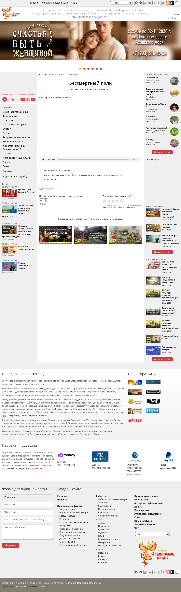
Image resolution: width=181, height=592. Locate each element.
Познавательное (106, 509)
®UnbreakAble (32, 587)
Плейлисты (141, 499)
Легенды (102, 559)
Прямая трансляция (146, 496)
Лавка (74, 3)
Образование (105, 526)
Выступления (105, 506)
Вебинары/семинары (15, 112)
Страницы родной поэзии (72, 545)
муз (33, 99)
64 (27, 99)
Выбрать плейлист (27, 94)
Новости (8, 120)
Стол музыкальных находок (73, 522)
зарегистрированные (133, 205)
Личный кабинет (144, 524)
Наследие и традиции (109, 546)
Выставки (103, 512)
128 (22, 99)
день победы (46, 189)
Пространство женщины (72, 532)
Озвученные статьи (69, 535)
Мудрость (103, 532)
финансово (37, 468)
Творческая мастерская (16, 137)
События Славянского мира (112, 499)
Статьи (7, 129)
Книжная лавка (67, 542)
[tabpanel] (90, 40)
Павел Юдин (71, 175)
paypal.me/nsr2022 (168, 468)
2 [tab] (84, 69)
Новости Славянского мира (73, 512)
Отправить (10, 545)
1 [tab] (80, 69)
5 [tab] (97, 69)
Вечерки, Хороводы (108, 516)
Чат (169, 18)
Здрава (101, 523)
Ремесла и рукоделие (109, 539)
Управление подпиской (148, 514)
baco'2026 (7, 587)
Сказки (101, 556)
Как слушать (141, 510)
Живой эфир (7, 94)
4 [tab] (92, 69)
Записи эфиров (67, 509)
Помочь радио (153, 159)
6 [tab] (101, 69)
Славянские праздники (71, 529)
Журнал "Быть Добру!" (16, 176)
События (101, 496)
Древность (103, 529)
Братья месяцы (67, 516)
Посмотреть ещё (162, 152)
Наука (101, 536)
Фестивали (103, 503)
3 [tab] (88, 69)
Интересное (104, 542)
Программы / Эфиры (69, 506)
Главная (34, 3)
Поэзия (7, 153)
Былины (102, 563)
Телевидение (11, 116)
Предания (103, 553)
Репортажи (65, 526)
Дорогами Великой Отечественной (14, 148)
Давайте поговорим (69, 538)
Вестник (8, 171)
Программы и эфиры (15, 124)
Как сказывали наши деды (84, 89)
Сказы (6, 133)
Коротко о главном (14, 141)
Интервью (64, 519)
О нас (6, 166)
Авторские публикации (55, 3)
